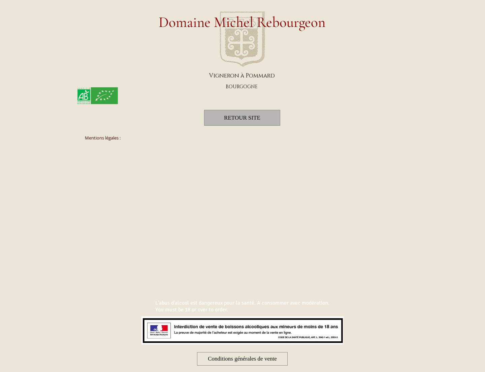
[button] (242, 359)
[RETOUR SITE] (242, 118)
